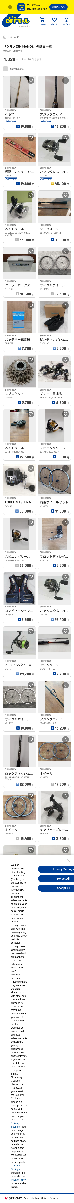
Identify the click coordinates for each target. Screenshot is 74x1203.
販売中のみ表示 (13, 68)
